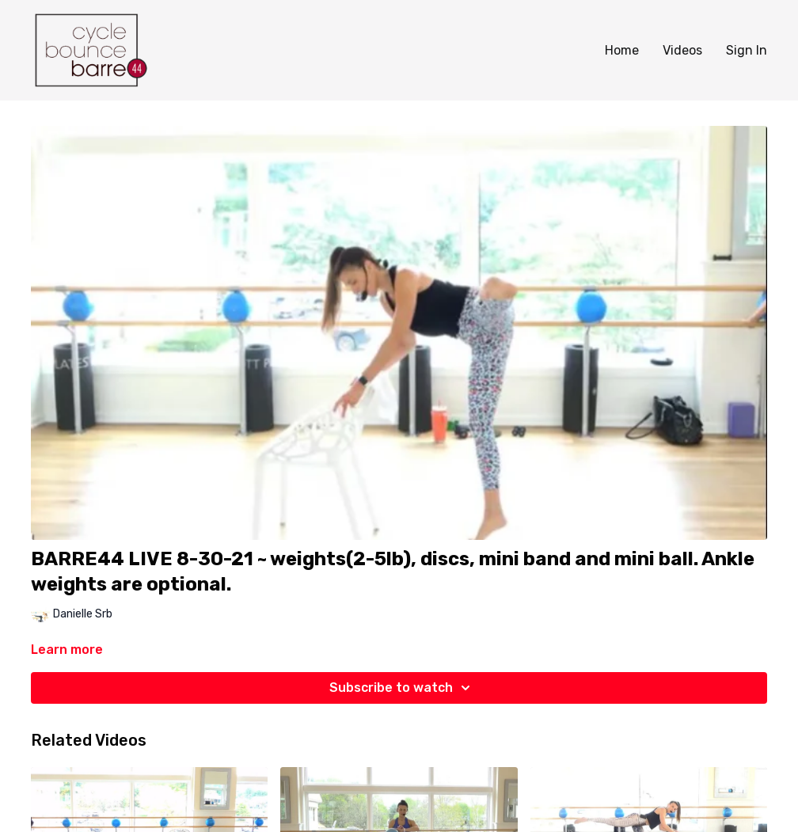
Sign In (746, 50)
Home (622, 50)
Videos (682, 50)
